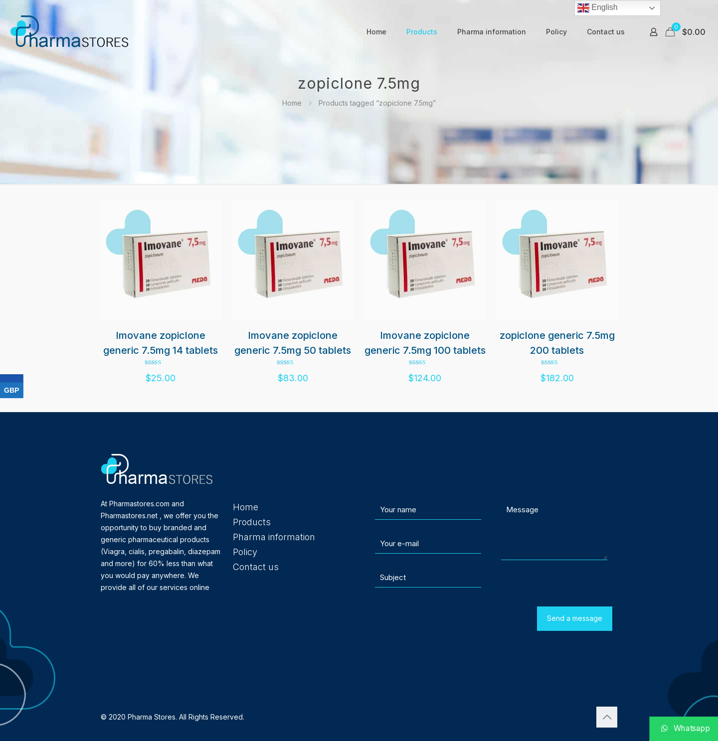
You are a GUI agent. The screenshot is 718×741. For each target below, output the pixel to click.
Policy (245, 552)
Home (292, 103)
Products (252, 522)
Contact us (256, 567)
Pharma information (274, 537)
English (597, 8)
